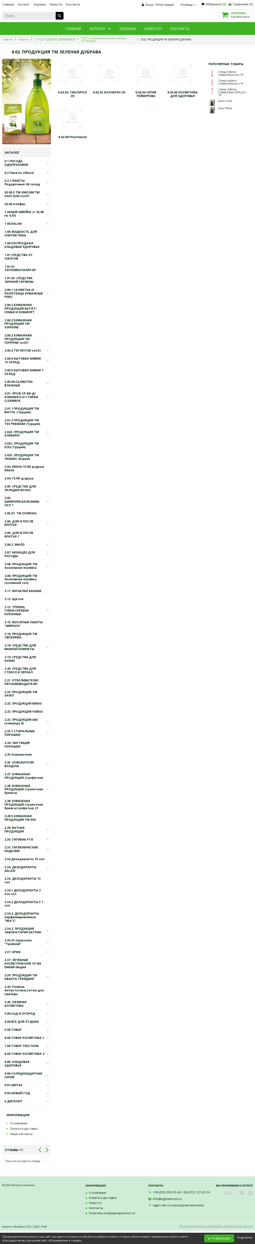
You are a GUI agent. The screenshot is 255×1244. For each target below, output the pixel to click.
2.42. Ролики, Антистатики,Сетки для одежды (24, 990)
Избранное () (213, 4)
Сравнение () (240, 4)
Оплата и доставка (24, 1129)
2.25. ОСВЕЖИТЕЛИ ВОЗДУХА (19, 764)
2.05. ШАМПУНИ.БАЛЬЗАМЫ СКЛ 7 (21, 501)
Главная (8, 4)
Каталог (24, 4)
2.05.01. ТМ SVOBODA (20, 513)
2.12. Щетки (13, 599)
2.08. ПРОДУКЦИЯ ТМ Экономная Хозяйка (20, 566)
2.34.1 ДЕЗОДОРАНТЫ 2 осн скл (22, 892)
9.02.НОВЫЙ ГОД (17, 1093)
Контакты (73, 4)
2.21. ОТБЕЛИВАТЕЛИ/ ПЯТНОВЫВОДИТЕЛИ (21, 682)
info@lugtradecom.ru (167, 1199)
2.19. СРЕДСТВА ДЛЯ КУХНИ (20, 659)
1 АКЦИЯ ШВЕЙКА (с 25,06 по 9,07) (24, 213)
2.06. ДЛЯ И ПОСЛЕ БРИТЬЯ (18, 523)
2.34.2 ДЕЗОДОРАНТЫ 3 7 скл (23, 904)
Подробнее (244, 1237)
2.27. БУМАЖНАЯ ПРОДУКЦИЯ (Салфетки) (23, 776)
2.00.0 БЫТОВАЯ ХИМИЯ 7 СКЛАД (23, 372)
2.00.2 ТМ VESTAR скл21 (22, 350)
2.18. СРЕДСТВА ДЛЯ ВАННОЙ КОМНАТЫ (20, 647)
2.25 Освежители (18, 754)
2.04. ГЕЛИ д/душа (19, 478)
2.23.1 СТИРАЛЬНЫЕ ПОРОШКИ (19, 733)
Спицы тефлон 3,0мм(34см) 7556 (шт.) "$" (232, 92)
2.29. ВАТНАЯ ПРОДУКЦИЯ (14, 829)
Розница (188, 5)
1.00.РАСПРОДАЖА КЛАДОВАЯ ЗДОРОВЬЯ (21, 245)
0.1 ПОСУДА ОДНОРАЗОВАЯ (16, 163)
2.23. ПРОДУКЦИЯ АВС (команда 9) (21, 721)
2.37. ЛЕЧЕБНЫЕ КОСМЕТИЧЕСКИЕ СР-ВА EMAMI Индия (22, 963)
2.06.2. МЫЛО (14, 544)
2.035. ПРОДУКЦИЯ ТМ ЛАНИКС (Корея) (21, 457)
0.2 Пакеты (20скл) (19, 173)
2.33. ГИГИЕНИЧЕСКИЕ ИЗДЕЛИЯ (21, 849)
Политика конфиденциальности (112, 1213)
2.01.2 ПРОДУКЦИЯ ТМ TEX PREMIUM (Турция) (22, 422)
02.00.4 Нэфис (15, 204)
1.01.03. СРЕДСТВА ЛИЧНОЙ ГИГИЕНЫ (18, 280)
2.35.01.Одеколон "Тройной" (18, 942)
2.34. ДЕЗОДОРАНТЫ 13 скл (22, 880)
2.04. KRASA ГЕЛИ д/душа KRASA (24, 468)
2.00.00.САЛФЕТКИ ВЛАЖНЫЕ (18, 383)
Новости (56, 4)
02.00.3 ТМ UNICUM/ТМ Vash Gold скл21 (22, 194)
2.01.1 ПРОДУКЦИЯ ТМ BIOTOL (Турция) (21, 410)
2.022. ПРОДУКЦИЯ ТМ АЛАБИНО (21, 434)
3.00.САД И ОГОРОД (19, 1013)
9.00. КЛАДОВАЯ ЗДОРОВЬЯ (16, 1063)
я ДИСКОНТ (13, 1101)
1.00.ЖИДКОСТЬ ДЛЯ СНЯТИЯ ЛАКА (20, 233)
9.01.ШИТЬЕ (13, 1085)
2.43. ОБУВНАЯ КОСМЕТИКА (15, 1004)
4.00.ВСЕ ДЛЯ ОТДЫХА (21, 1022)
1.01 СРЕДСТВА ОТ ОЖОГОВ (18, 256)
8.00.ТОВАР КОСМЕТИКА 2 (24, 1054)
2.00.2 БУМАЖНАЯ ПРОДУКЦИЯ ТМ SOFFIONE (18, 323)
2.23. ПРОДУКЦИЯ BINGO (23, 703)
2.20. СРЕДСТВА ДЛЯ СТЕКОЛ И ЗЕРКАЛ (20, 670)
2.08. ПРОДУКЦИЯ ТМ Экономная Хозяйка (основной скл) (20, 579)
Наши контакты (21, 1134)
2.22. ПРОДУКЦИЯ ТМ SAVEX (20, 694)
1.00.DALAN (13, 224)
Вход (149, 5)
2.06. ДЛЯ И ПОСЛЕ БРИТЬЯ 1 (18, 534)
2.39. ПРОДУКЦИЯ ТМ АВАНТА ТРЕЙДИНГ (20, 977)
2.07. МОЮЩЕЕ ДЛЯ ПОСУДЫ (19, 554)
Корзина (40, 4)
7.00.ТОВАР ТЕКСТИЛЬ (21, 1046)
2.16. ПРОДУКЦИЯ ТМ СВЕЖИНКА (20, 635)
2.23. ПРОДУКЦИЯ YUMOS (23, 711)
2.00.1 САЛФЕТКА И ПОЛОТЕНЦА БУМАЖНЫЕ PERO (23, 293)
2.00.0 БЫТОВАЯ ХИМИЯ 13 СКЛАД (22, 360)
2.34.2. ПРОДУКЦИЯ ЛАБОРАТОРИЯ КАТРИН (22, 930)
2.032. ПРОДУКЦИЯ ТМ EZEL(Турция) (21, 445)
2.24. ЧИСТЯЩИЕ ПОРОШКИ (17, 744)
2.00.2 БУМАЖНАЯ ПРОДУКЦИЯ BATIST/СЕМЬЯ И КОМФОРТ (20, 308)
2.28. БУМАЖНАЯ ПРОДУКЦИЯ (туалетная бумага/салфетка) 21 (23, 804)
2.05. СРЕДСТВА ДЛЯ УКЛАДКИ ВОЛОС (20, 488)
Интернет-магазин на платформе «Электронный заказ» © (216, 1226)
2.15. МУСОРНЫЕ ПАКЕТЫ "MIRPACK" (23, 624)
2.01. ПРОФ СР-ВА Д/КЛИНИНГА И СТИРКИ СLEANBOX (21, 397)
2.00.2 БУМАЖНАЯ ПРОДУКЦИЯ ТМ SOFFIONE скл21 (18, 339)
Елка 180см (225, 108)
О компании (18, 1123)
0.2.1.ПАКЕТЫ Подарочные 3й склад (22, 182)
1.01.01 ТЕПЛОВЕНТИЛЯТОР (20, 268)
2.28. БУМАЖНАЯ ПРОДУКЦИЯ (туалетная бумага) (23, 789)
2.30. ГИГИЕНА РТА (18, 839)
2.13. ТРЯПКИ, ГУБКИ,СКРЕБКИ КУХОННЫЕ (16, 610)
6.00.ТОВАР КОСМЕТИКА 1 (24, 1038)
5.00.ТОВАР (13, 1030)
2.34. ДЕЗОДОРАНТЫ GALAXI (20, 869)
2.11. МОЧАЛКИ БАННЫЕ (22, 591)
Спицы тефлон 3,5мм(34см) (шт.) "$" (231, 82)
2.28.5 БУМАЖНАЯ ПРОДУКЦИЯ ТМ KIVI (20, 818)
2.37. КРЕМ (12, 952)
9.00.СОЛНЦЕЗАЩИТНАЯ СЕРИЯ (23, 1075)
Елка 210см (225, 101)
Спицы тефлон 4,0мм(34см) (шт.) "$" (231, 73)
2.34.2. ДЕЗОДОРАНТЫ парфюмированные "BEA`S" (21, 917)
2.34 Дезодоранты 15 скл (24, 859)
